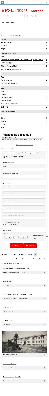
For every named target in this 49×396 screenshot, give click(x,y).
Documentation (7, 320)
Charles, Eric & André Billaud (24, 69)
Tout (2, 56)
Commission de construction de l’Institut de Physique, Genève (24, 60)
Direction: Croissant (39, 259)
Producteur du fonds (8, 53)
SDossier (24, 121)
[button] (31, 16)
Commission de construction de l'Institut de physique (17, 294)
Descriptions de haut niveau (12, 222)
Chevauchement (38, 235)
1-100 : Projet (7, 281)
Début (6, 234)
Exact (36, 238)
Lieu (2, 88)
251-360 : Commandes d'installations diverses (16, 268)
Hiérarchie (23, 254)
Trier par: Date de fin (22, 259)
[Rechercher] (11, 16)
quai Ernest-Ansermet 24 (24, 104)
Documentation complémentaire (12, 377)
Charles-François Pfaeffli (24, 66)
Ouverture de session (8, 22)
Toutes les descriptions (11, 224)
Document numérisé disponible (11, 194)
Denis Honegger (24, 63)
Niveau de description (8, 112)
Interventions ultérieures (9, 363)
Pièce (24, 127)
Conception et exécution (9, 307)
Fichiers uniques (24, 42)
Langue (3, 39)
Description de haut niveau (10, 173)
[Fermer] (47, 2)
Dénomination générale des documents (13, 215)
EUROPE (24, 107)
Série (24, 118)
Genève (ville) (24, 101)
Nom (2, 74)
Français (24, 45)
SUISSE (24, 94)
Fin (19, 234)
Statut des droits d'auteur (10, 208)
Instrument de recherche (9, 201)
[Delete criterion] (37, 153)
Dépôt (4, 166)
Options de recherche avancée (24, 145)
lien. (33, 2)
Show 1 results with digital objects (12, 263)
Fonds (24, 124)
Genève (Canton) (24, 97)
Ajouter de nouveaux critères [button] (13, 157)
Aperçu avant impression (10, 254)
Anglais (24, 49)
